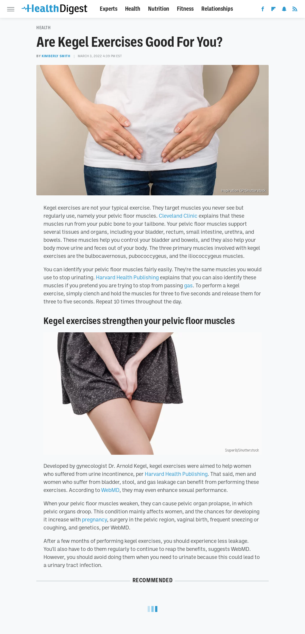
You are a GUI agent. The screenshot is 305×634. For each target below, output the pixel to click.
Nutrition (158, 8)
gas (188, 285)
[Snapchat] (284, 10)
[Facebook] (263, 10)
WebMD (110, 490)
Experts (108, 8)
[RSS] (295, 10)
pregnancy (94, 519)
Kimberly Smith (56, 56)
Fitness (185, 8)
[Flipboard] (273, 10)
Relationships (217, 8)
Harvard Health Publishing (127, 277)
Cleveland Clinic (178, 215)
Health (132, 8)
